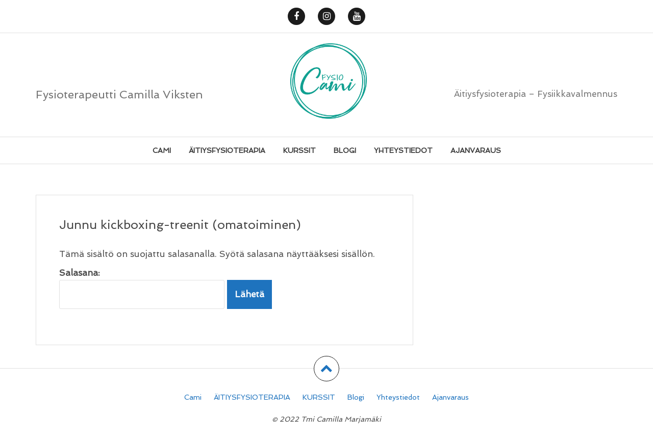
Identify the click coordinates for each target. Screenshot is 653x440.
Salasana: (141, 288)
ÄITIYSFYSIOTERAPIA (227, 150)
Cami (162, 150)
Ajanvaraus (475, 150)
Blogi (345, 150)
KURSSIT (299, 150)
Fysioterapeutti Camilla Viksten (119, 94)
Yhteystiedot (403, 150)
